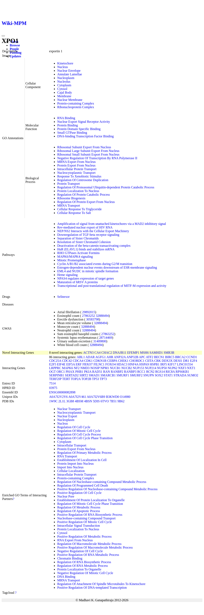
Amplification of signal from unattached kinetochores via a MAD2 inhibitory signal (111, 223)
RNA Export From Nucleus (75, 540)
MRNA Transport (68, 205)
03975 (53, 388)
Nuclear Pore (65, 496)
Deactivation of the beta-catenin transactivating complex (93, 245)
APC (142, 357)
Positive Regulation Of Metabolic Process (84, 536)
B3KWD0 (112, 396)
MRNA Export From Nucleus (76, 161)
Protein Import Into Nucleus (75, 463)
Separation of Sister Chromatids (78, 238)
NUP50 (162, 368)
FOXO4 (110, 364)
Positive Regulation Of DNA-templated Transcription (92, 587)
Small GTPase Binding (72, 132)
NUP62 (172, 368)
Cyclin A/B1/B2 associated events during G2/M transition (94, 264)
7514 (52, 383)
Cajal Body (64, 92)
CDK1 (88, 360)
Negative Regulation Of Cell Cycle (80, 551)
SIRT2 (83, 375)
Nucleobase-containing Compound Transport (86, 518)
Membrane (64, 96)
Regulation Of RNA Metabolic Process (82, 565)
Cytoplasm (64, 85)
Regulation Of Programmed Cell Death (82, 485)
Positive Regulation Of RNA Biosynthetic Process (89, 514)
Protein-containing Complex (75, 103)
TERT (66, 379)
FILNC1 (99, 364)
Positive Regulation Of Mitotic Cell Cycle (84, 522)
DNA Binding (66, 576)
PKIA (87, 371)
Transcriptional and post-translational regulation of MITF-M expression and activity (111, 285)
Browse (15, 45)
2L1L (61, 401)
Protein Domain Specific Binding (78, 129)
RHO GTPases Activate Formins (78, 253)
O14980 (125, 396)
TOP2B (86, 379)
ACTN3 (88, 352)
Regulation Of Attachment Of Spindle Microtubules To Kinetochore (101, 584)
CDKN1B (99, 360)
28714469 (105, 337)
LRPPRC (55, 368)
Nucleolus (63, 81)
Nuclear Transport (69, 409)
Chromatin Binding (69, 558)
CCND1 (191, 357)
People (14, 49)
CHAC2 (106, 352)
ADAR (90, 357)
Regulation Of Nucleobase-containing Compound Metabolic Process (101, 482)
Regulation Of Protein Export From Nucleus (86, 202)
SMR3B (169, 352)
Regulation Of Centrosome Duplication (82, 180)
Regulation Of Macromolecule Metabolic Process (89, 544)
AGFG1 (100, 357)
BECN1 (159, 357)
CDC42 (67, 360)
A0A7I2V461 (77, 396)
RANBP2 (117, 371)
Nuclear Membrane (69, 99)
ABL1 (81, 357)
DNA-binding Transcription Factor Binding (85, 136)
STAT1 (168, 375)
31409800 (99, 341)
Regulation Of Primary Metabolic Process (84, 452)
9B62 (121, 401)
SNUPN (148, 375)
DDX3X (167, 360)
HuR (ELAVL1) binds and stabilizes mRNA (85, 249)
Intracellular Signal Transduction (78, 525)
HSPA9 (144, 364)
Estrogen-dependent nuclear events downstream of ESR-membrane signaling (107, 267)
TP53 (95, 379)
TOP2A (76, 379)
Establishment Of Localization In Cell (82, 460)
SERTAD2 (72, 375)
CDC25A (55, 360)
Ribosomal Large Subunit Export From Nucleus (88, 151)
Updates (15, 56)
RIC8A (170, 371)
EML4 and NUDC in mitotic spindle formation (87, 271)
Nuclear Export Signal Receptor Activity (83, 121)
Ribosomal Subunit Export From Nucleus (84, 147)
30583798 (92, 319)
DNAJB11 (119, 352)
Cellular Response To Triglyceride (79, 209)
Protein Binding (67, 125)
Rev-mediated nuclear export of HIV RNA (84, 227)
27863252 (88, 315)
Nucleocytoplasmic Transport (76, 172)
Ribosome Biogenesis (71, 198)
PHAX (70, 371)
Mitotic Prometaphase (71, 260)
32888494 (102, 315)
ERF (79, 364)
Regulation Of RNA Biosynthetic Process (84, 562)
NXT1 (191, 368)
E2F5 (52, 364)
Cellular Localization (71, 471)
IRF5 (163, 364)
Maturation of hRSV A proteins (77, 282)
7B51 (113, 401)
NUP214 (150, 368)
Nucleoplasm (65, 78)
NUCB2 (126, 368)
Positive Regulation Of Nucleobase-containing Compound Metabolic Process (107, 489)
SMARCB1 (108, 375)
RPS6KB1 (182, 371)
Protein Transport (68, 183)
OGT (52, 371)
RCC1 (141, 371)
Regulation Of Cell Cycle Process (79, 434)
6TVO (104, 401)
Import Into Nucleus (70, 467)
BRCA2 (180, 357)
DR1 (186, 360)
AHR (109, 357)
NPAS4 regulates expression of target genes (85, 278)
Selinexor (63, 296)
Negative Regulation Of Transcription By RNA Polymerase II (97, 158)
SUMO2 (192, 375)
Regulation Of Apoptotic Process (78, 511)
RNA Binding (66, 118)
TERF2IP (55, 379)
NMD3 (85, 368)
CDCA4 (78, 360)
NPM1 (104, 368)
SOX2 (159, 375)
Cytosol (62, 89)
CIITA (149, 360)
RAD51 (97, 371)
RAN (106, 371)
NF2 (76, 368)
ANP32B (132, 357)
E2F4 (193, 360)
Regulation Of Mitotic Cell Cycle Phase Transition (90, 503)
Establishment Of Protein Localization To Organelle (91, 500)
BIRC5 (169, 357)
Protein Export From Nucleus (76, 165)
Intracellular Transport (71, 445)
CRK (157, 360)
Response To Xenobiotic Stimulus (79, 176)
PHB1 (79, 371)
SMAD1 (94, 375)
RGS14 (160, 371)
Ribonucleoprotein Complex (75, 107)
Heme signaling (67, 275)
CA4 (97, 352)
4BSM (79, 401)
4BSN (88, 401)
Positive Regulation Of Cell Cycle (79, 492)
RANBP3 (130, 371)
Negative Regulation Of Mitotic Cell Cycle (85, 573)
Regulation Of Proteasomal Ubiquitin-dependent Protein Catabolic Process (105, 187)
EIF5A (70, 364)
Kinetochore (65, 63)
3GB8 (70, 401)
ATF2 (149, 357)
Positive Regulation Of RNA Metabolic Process (88, 554)
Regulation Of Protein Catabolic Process (83, 194)
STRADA (180, 375)
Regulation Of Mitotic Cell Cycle (78, 430)
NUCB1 (115, 368)
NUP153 (138, 368)
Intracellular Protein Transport (76, 169)
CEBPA (112, 360)
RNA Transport (67, 456)
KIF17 (172, 364)
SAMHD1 (156, 352)
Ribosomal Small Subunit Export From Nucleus (88, 154)
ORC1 (61, 371)
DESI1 (177, 360)
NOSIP (95, 368)
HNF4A (133, 364)
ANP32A (120, 357)
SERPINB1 (56, 375)
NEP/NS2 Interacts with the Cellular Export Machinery (93, 231)
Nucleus (62, 67)
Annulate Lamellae (69, 74)
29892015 (88, 312)
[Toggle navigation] (3, 35)
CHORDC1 (136, 360)
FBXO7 (87, 364)
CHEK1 (123, 360)
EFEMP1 (133, 352)
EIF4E (61, 364)
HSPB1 (154, 364)
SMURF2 (136, 375)
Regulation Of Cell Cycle (73, 427)
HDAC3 (121, 364)
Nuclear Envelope (68, 70)
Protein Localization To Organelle (79, 569)
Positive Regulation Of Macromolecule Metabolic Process (95, 547)
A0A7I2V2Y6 (58, 396)
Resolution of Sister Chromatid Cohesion (84, 242)
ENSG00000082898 (62, 392)
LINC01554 (185, 364)
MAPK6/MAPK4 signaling (75, 256)
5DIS (96, 401)
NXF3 (182, 368)
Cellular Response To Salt (74, 213)
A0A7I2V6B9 (96, 396)
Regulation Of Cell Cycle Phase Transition (84, 438)
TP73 (103, 379)
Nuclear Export (67, 416)
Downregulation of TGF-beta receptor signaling (88, 234)
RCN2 (150, 371)
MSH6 (144, 352)
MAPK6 (67, 368)
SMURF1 (122, 375)
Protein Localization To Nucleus (78, 191)
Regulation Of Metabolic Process (78, 507)
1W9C (53, 401)
